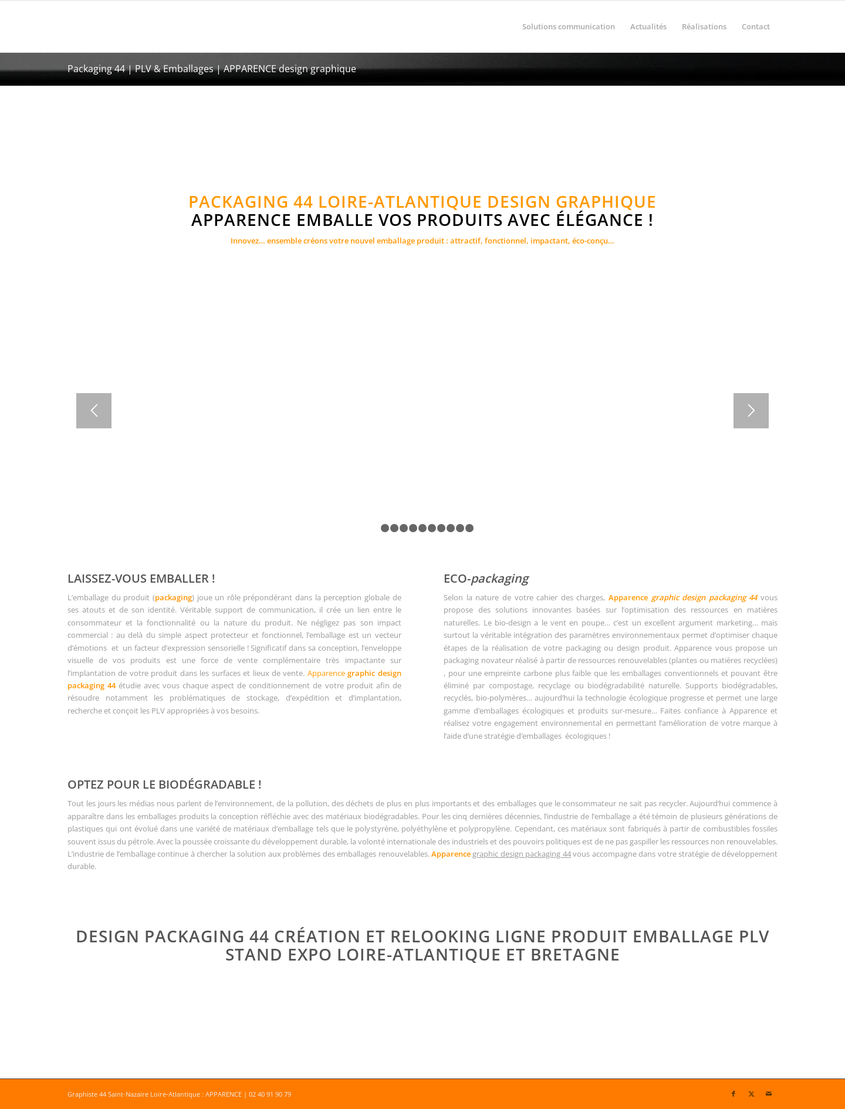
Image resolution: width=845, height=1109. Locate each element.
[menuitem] (569, 26)
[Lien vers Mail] (769, 1094)
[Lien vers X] (751, 1094)
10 (460, 528)
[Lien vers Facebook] (733, 1094)
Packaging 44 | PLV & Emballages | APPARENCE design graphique (211, 68)
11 (469, 528)
